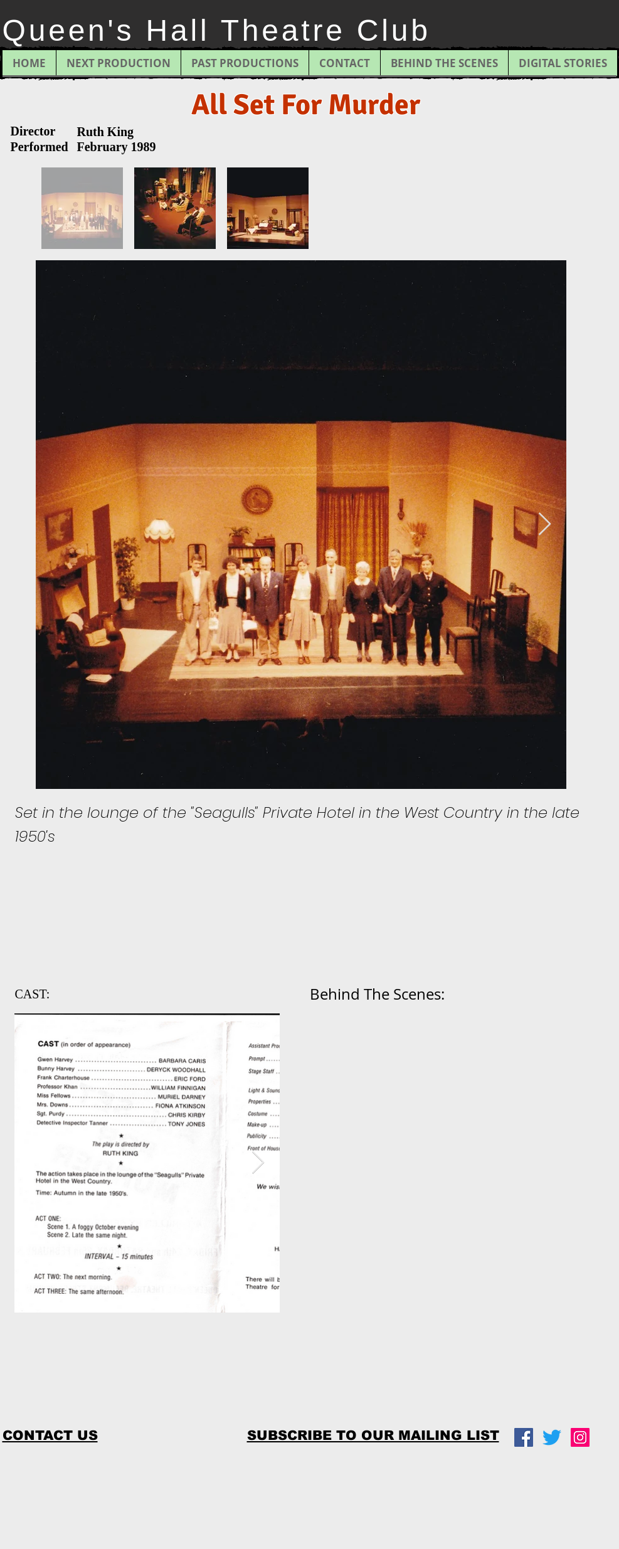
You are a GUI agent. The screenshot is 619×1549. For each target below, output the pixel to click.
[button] (373, 1435)
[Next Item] (544, 524)
